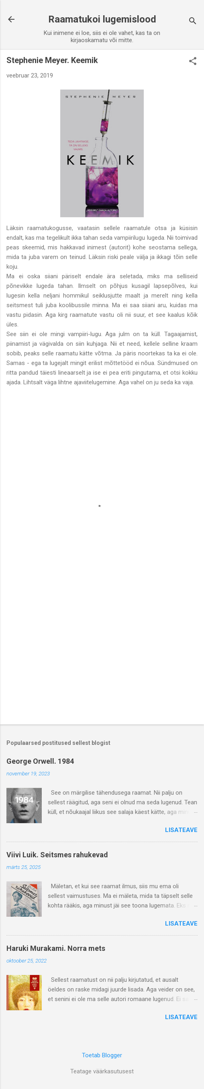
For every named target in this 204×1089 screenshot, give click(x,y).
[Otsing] (193, 22)
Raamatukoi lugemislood (102, 19)
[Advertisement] (102, 655)
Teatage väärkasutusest (102, 1071)
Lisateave (181, 830)
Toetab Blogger (102, 1055)
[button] (193, 61)
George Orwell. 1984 (40, 761)
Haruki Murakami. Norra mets (55, 948)
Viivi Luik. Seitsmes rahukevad (57, 854)
